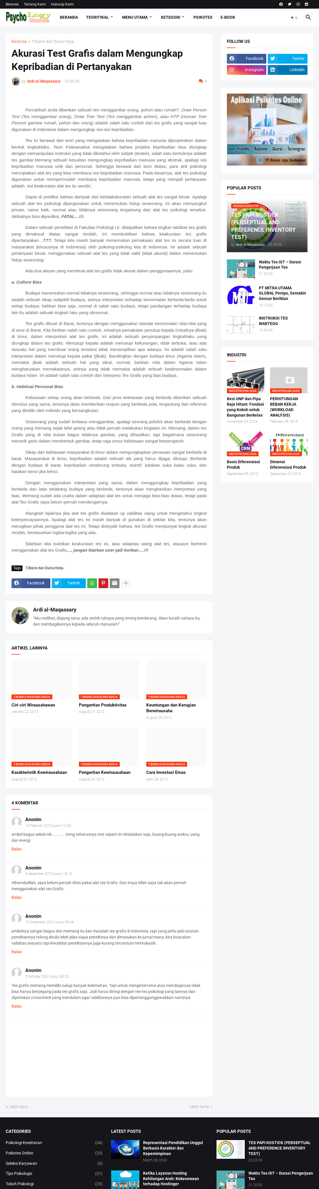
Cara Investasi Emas (166, 772)
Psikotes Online (54, 1153)
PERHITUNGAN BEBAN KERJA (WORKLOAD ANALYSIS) (284, 406)
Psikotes (202, 17)
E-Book (228, 17)
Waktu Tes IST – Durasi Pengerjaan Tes (280, 265)
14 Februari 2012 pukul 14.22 (48, 826)
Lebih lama (199, 1106)
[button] (294, 17)
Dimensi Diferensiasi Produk (288, 464)
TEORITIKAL (97, 17)
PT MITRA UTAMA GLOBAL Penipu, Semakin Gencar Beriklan (282, 293)
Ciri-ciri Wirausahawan (33, 705)
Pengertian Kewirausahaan (104, 772)
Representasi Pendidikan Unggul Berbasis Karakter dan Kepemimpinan (173, 1148)
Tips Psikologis (54, 1174)
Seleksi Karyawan (54, 1164)
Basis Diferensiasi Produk (243, 464)
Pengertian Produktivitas (103, 705)
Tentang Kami (35, 4)
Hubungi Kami (62, 4)
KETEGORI (170, 17)
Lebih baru (18, 1106)
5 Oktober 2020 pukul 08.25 (47, 977)
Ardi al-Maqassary (54, 610)
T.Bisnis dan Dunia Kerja (52, 41)
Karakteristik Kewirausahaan (39, 772)
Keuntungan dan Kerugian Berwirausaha (171, 707)
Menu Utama (135, 17)
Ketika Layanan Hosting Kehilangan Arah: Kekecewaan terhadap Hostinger (171, 1178)
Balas (17, 849)
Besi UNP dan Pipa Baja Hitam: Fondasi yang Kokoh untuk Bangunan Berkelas (245, 406)
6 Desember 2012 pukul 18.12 (48, 874)
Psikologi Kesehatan (54, 1143)
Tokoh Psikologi (54, 1184)
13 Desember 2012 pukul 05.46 (49, 922)
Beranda (12, 4)
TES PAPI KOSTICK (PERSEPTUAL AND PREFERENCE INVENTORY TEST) (279, 1148)
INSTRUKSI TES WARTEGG (273, 321)
